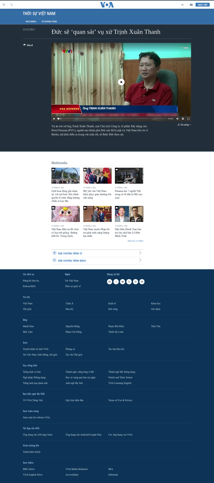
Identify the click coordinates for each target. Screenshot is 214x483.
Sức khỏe (155, 309)
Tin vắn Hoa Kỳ (116, 349)
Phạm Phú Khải (116, 326)
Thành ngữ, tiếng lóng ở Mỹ (80, 371)
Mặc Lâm (27, 331)
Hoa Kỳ (69, 309)
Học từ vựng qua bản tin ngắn (80, 377)
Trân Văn (155, 326)
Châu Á (69, 303)
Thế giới (27, 309)
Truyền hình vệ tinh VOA (35, 349)
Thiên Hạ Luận (115, 331)
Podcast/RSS (29, 286)
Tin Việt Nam (71, 280)
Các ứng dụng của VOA (120, 434)
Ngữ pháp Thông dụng (34, 377)
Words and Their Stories (120, 377)
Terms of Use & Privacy (120, 400)
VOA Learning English (119, 383)
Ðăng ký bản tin (31, 280)
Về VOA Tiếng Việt (33, 400)
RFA (110, 469)
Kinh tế (112, 303)
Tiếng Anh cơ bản (32, 371)
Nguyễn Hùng (73, 326)
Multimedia (31, 21)
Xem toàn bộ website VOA (36, 417)
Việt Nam (27, 303)
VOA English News (33, 474)
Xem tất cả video (135, 240)
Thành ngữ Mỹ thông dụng (121, 371)
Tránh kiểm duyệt (31, 451)
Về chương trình (49, 21)
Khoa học (156, 303)
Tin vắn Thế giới (74, 354)
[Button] (28, 46)
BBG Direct (29, 469)
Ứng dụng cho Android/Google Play (84, 434)
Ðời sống (113, 309)
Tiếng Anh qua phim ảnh (35, 383)
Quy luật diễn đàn (74, 400)
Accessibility (72, 474)
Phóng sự (70, 349)
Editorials (113, 474)
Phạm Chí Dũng (74, 331)
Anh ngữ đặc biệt (74, 383)
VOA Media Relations (77, 469)
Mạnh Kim (28, 326)
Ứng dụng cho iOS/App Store (37, 434)
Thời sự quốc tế (73, 286)
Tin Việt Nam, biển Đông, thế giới (40, 354)
